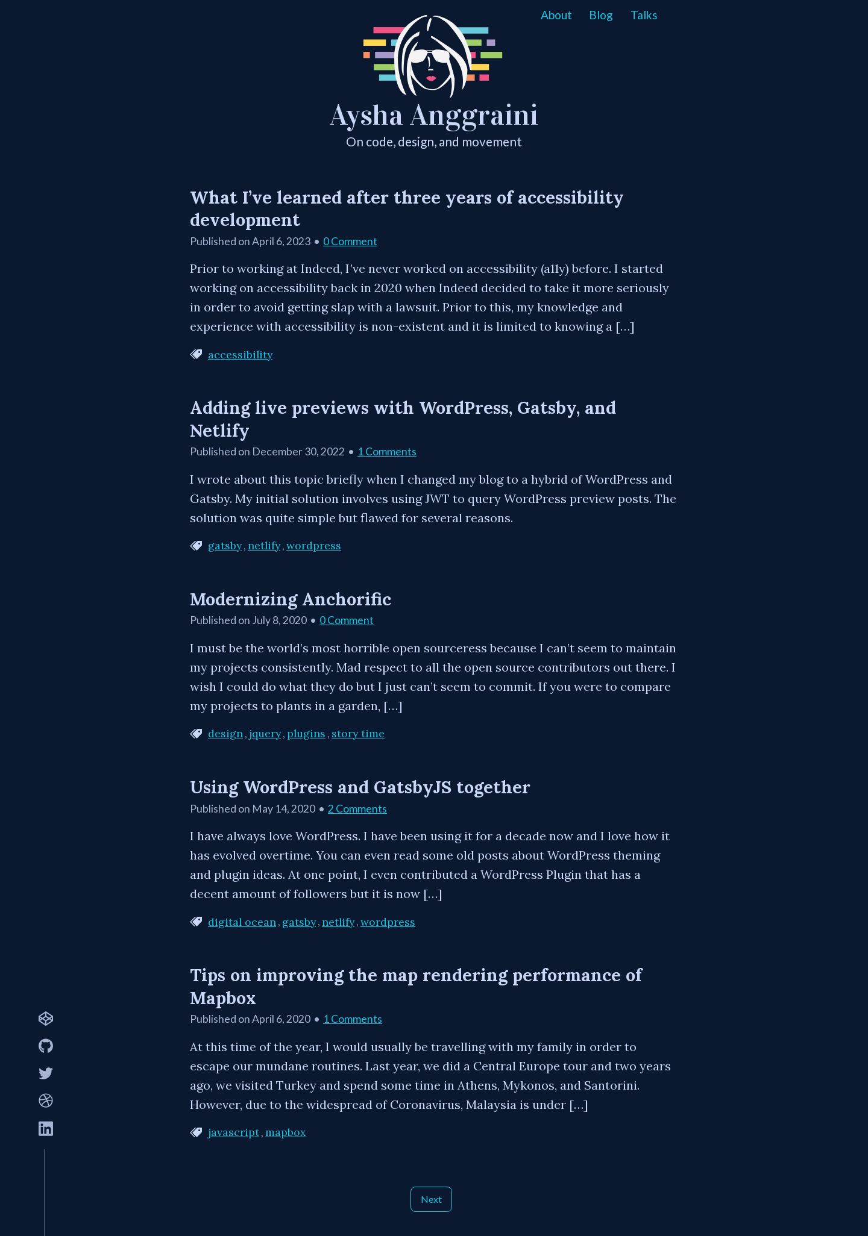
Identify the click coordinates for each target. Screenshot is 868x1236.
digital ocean (242, 922)
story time (358, 733)
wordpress (313, 545)
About (556, 15)
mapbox (285, 1132)
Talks (644, 15)
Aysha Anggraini (434, 115)
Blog (601, 15)
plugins (306, 733)
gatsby (225, 545)
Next (431, 1199)
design (225, 733)
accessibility (240, 354)
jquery (265, 733)
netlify (264, 545)
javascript (233, 1132)
